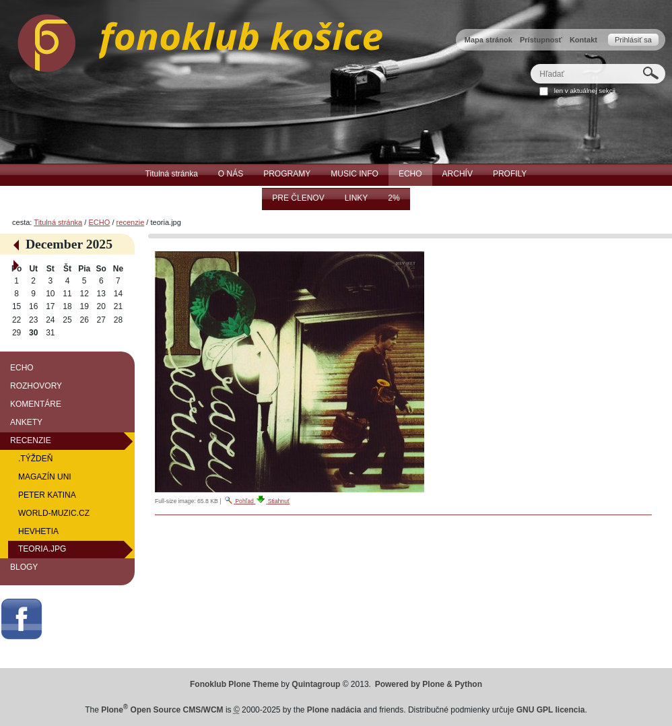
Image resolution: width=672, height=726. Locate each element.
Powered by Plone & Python (428, 684)
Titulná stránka (58, 222)
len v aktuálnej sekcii (584, 90)
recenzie (130, 222)
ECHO (99, 222)
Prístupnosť (541, 40)
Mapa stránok (488, 40)
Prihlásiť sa (633, 40)
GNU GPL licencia (550, 710)
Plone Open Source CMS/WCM (162, 710)
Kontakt (583, 40)
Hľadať (530, 63)
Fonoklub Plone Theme (234, 684)
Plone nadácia (334, 710)
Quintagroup (316, 684)
